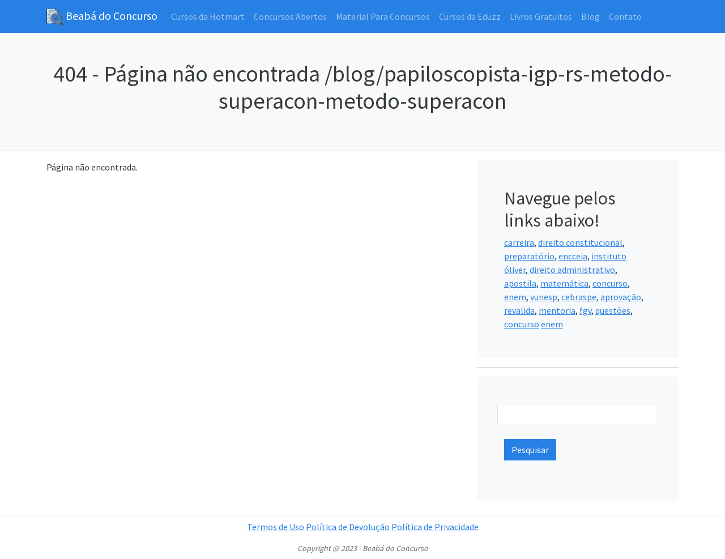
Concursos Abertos (290, 16)
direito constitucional (580, 242)
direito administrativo (572, 269)
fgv (585, 310)
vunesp (543, 296)
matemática (564, 283)
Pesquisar (530, 449)
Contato (625, 16)
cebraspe (578, 296)
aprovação (620, 296)
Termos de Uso (275, 526)
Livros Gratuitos (541, 16)
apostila (520, 283)
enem (515, 296)
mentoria (557, 310)
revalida (519, 310)
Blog (590, 16)
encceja (572, 256)
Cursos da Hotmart (208, 16)
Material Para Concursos (383, 16)
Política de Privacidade (435, 526)
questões (612, 310)
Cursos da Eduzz (470, 16)
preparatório (529, 256)
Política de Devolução (348, 526)
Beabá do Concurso (101, 16)
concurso (610, 283)
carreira (519, 242)
